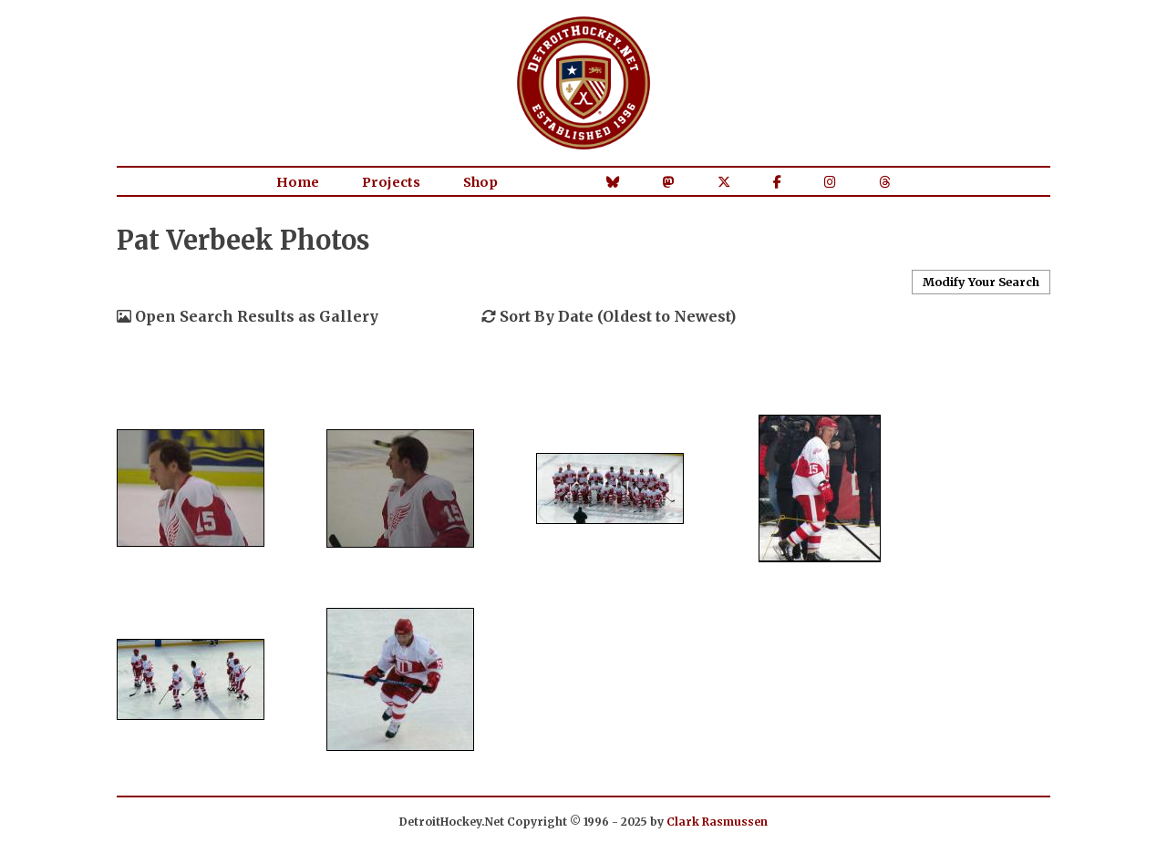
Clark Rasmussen (717, 821)
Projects (391, 182)
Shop (480, 182)
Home (297, 182)
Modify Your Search (981, 281)
